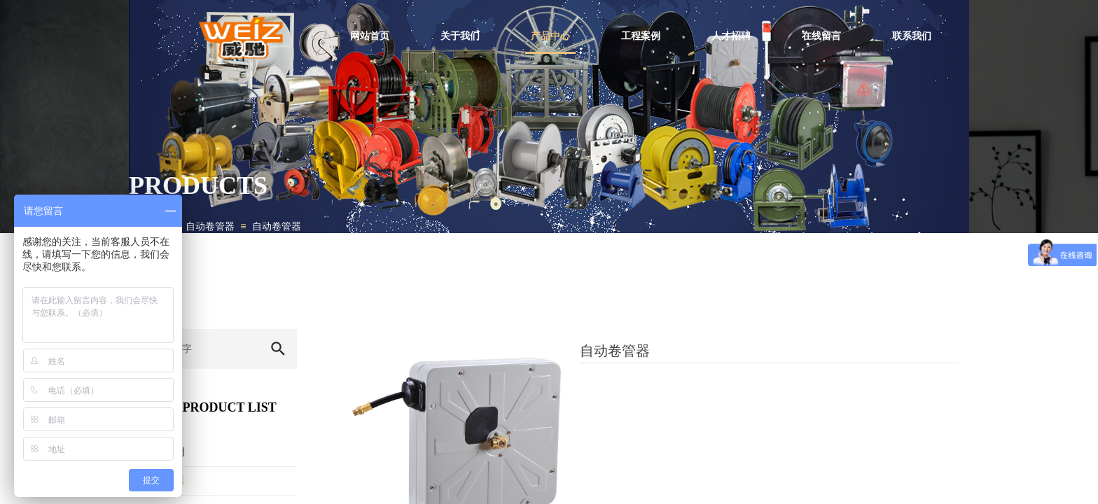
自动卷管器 (210, 226)
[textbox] (193, 349)
